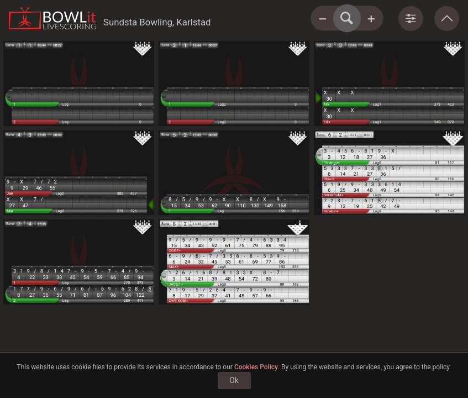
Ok (234, 380)
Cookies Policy (256, 367)
